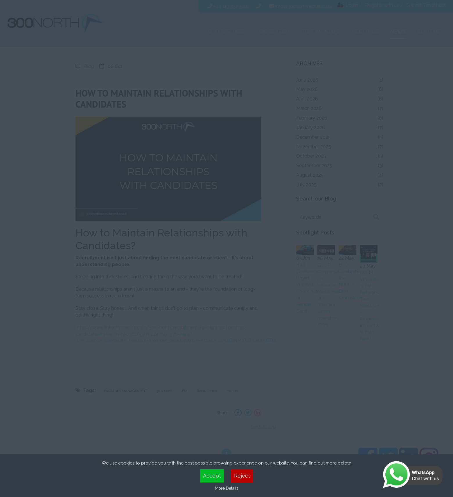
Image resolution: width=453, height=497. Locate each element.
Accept (212, 476)
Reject (242, 476)
